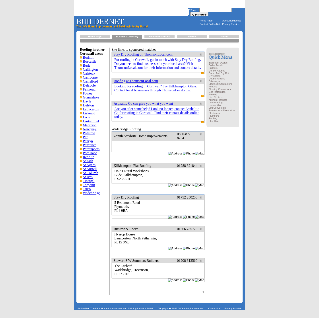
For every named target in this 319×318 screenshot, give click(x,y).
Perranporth (91, 149)
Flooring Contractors (220, 89)
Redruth (88, 157)
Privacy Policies (230, 24)
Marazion (89, 125)
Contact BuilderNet (210, 24)
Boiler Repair (216, 65)
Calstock (89, 73)
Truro (87, 189)
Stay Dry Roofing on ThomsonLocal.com (143, 54)
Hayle (87, 101)
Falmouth (89, 89)
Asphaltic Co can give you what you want (143, 103)
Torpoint (89, 185)
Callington (90, 69)
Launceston (91, 109)
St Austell (90, 169)
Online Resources (159, 36)
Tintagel (89, 181)
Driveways (214, 81)
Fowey (88, 93)
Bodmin (88, 57)
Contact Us (214, 308)
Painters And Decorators (222, 110)
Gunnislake (91, 97)
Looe (86, 117)
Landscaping (215, 102)
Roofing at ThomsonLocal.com (136, 81)
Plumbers (214, 115)
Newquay (89, 129)
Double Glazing (217, 78)
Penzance (89, 145)
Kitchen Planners (218, 99)
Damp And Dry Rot (219, 73)
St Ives (88, 177)
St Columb (90, 173)
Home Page (206, 20)
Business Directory (127, 36)
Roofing (213, 118)
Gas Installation (217, 92)
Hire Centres (215, 97)
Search (192, 36)
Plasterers (214, 113)
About (224, 36)
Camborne (90, 77)
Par (85, 137)
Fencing (213, 86)
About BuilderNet (231, 20)
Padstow (89, 133)
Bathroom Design (218, 62)
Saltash (88, 161)
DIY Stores (214, 76)
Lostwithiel (91, 121)
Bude (86, 65)
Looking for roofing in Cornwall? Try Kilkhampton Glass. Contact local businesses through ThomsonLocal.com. (155, 88)
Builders (213, 68)
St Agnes (89, 165)
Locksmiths (215, 105)
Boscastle (89, 61)
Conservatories (217, 70)
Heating (213, 94)
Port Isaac (90, 153)
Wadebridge (91, 193)
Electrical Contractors (220, 84)
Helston (88, 105)
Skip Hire (214, 121)
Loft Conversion (217, 107)
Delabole (89, 85)
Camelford (90, 81)
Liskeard (89, 113)
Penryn (88, 141)
